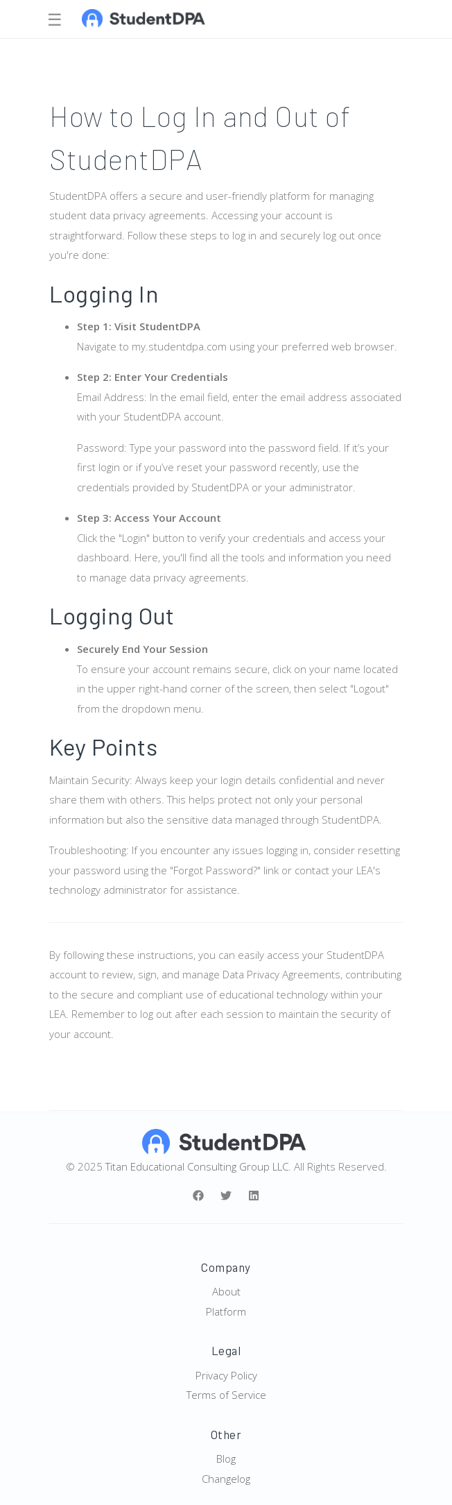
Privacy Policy (226, 1375)
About (226, 1291)
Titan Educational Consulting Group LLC (196, 1166)
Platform (226, 1311)
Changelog (226, 1479)
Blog (226, 1458)
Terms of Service (226, 1395)
